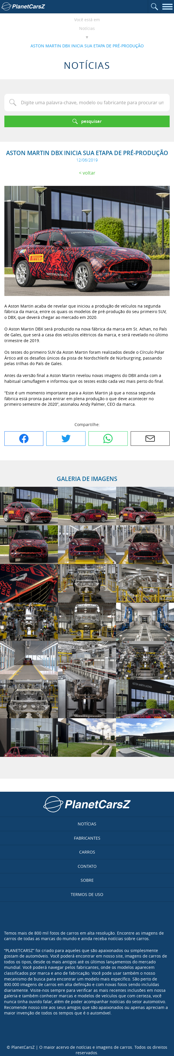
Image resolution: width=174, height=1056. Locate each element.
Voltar (89, 173)
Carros (87, 852)
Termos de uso (87, 894)
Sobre (87, 880)
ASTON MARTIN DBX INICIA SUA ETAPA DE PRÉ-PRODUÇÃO (87, 46)
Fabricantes (87, 838)
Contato (87, 866)
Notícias (87, 28)
